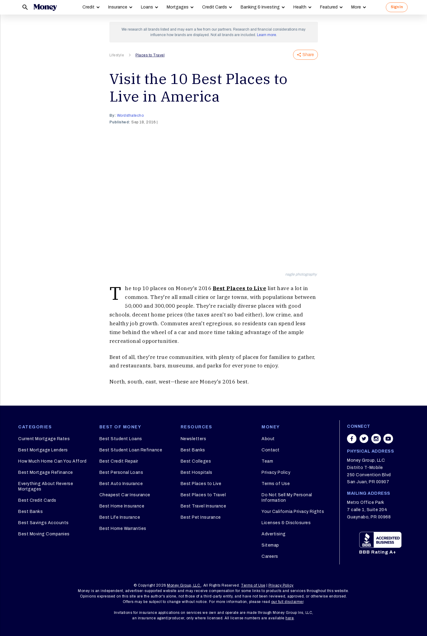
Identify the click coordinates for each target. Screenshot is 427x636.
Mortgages (177, 7)
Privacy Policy (276, 472)
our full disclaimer (287, 602)
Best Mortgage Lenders (43, 450)
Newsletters (193, 439)
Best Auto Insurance (121, 483)
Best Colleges (196, 461)
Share (305, 54)
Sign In (397, 7)
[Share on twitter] (364, 439)
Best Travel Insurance (203, 506)
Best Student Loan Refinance (130, 450)
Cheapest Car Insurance (124, 495)
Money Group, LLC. (184, 585)
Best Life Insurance (119, 517)
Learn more (266, 35)
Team (267, 461)
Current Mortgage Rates (44, 439)
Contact (271, 450)
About (268, 439)
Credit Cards (214, 7)
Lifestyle (116, 55)
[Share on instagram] (376, 439)
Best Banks (30, 511)
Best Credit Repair (118, 461)
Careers (270, 556)
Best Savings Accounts (43, 523)
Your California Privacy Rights (293, 511)
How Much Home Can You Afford (52, 461)
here (289, 618)
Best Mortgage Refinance (45, 472)
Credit (88, 7)
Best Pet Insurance (201, 517)
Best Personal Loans (121, 472)
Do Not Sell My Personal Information (287, 498)
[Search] (25, 7)
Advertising (274, 534)
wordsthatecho (130, 115)
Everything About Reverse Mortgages (45, 486)
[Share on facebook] (352, 439)
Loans (147, 7)
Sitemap (270, 545)
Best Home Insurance (122, 506)
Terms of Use (276, 483)
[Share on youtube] (388, 439)
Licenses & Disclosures (286, 523)
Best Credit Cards (37, 500)
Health (299, 7)
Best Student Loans (120, 439)
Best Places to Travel (203, 495)
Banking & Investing (260, 7)
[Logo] (45, 7)
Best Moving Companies (44, 534)
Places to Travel (150, 55)
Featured (329, 7)
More (356, 7)
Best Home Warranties (122, 528)
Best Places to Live (239, 288)
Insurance (117, 7)
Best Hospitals (196, 472)
